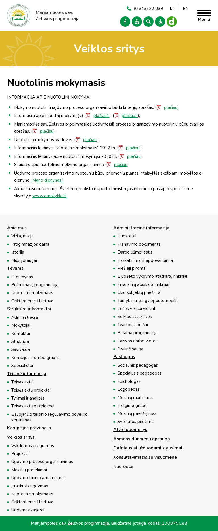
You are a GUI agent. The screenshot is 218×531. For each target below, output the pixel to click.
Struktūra (20, 341)
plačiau (170, 107)
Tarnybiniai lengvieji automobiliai (148, 300)
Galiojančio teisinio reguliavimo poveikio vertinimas (49, 417)
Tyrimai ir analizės (28, 398)
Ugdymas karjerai (27, 510)
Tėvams (15, 268)
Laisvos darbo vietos (138, 341)
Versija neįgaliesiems (160, 21)
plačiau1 (101, 115)
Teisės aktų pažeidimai (32, 406)
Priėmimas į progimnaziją (34, 285)
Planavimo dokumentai (140, 244)
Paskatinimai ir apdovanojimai (146, 260)
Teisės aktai (22, 382)
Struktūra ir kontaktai (29, 309)
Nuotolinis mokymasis (32, 293)
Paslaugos (124, 357)
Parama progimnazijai (138, 332)
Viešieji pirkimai (132, 268)
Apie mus (17, 228)
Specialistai (22, 365)
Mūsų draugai (24, 260)
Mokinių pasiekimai (29, 470)
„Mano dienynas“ (47, 180)
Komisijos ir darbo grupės (35, 357)
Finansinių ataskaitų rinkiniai (143, 284)
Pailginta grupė (132, 405)
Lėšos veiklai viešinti (137, 308)
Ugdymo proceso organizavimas (42, 461)
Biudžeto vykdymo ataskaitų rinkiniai (152, 276)
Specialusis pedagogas (140, 373)
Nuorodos (123, 466)
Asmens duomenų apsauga (141, 439)
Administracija (24, 317)
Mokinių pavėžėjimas (137, 413)
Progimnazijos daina (30, 244)
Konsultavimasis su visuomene (145, 457)
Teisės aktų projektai (31, 390)
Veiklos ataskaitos (135, 316)
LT (172, 8)
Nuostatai (127, 236)
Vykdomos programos (32, 446)
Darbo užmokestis (135, 252)
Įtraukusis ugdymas (29, 486)
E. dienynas (22, 277)
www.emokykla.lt (49, 196)
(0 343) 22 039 (148, 8)
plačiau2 (130, 115)
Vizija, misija (22, 236)
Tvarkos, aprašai (133, 325)
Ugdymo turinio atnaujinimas (38, 478)
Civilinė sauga (130, 349)
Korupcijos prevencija (29, 428)
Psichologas (129, 381)
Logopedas (129, 389)
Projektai (19, 453)
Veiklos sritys (21, 437)
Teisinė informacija (26, 374)
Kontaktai (20, 333)
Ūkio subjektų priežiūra (139, 292)
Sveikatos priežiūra (136, 421)
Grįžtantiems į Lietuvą (32, 301)
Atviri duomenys (130, 429)
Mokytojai (20, 325)
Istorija (17, 252)
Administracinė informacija (141, 228)
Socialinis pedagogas (138, 365)
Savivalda (20, 349)
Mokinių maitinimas (136, 397)
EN (186, 8)
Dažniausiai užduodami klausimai (147, 448)
